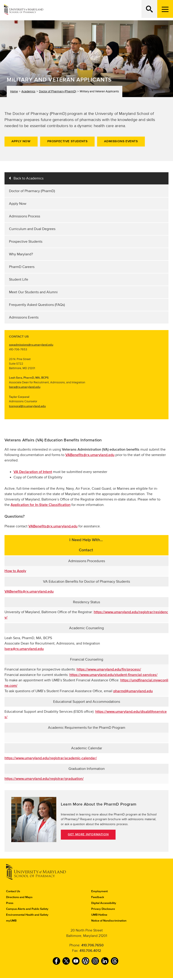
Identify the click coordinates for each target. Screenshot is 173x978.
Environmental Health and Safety (27, 914)
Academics (28, 91)
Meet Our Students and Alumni (33, 292)
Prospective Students (67, 141)
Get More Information (88, 834)
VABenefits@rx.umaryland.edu (89, 455)
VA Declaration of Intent (33, 472)
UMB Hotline (99, 914)
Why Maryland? (21, 254)
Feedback (97, 897)
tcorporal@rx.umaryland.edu (27, 406)
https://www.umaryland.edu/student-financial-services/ (113, 675)
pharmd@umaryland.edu (133, 691)
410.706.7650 (92, 945)
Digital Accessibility (103, 903)
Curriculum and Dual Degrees (32, 229)
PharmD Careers (21, 267)
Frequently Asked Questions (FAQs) (37, 305)
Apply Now (20, 141)
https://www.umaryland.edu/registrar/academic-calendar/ (51, 758)
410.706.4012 (90, 950)
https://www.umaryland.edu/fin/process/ (109, 669)
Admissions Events (121, 141)
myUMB (11, 920)
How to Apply (15, 571)
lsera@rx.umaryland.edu (24, 387)
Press (9, 903)
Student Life (18, 279)
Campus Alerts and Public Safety (27, 908)
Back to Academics (28, 178)
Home (14, 91)
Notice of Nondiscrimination (108, 920)
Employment (99, 891)
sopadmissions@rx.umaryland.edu (31, 344)
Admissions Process (24, 216)
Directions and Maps (19, 897)
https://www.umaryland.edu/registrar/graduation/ (44, 778)
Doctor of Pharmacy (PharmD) (57, 91)
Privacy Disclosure (103, 908)
